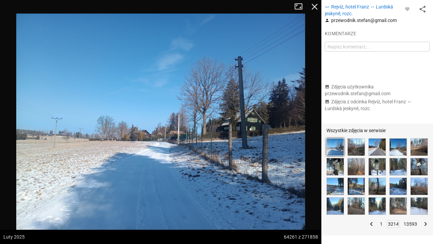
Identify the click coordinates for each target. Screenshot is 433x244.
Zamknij (314, 7)
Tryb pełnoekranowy (301, 7)
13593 (410, 224)
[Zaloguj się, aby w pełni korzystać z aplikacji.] (407, 9)
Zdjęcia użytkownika (357, 90)
